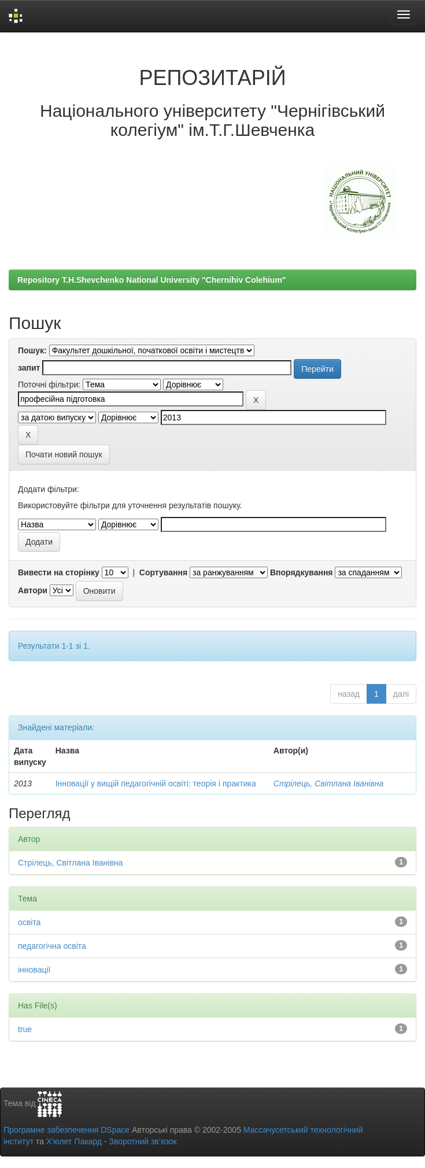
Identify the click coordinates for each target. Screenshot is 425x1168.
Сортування (163, 572)
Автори (32, 590)
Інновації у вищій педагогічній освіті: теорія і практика (156, 783)
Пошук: (32, 350)
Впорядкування (301, 572)
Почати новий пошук (63, 454)
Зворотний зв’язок (142, 1141)
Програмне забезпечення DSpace (66, 1129)
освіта (29, 922)
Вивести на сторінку (58, 572)
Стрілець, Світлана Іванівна (329, 783)
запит (29, 367)
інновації (34, 969)
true (25, 1029)
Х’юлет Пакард (74, 1141)
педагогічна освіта (52, 946)
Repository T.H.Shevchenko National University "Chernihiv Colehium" (151, 279)
